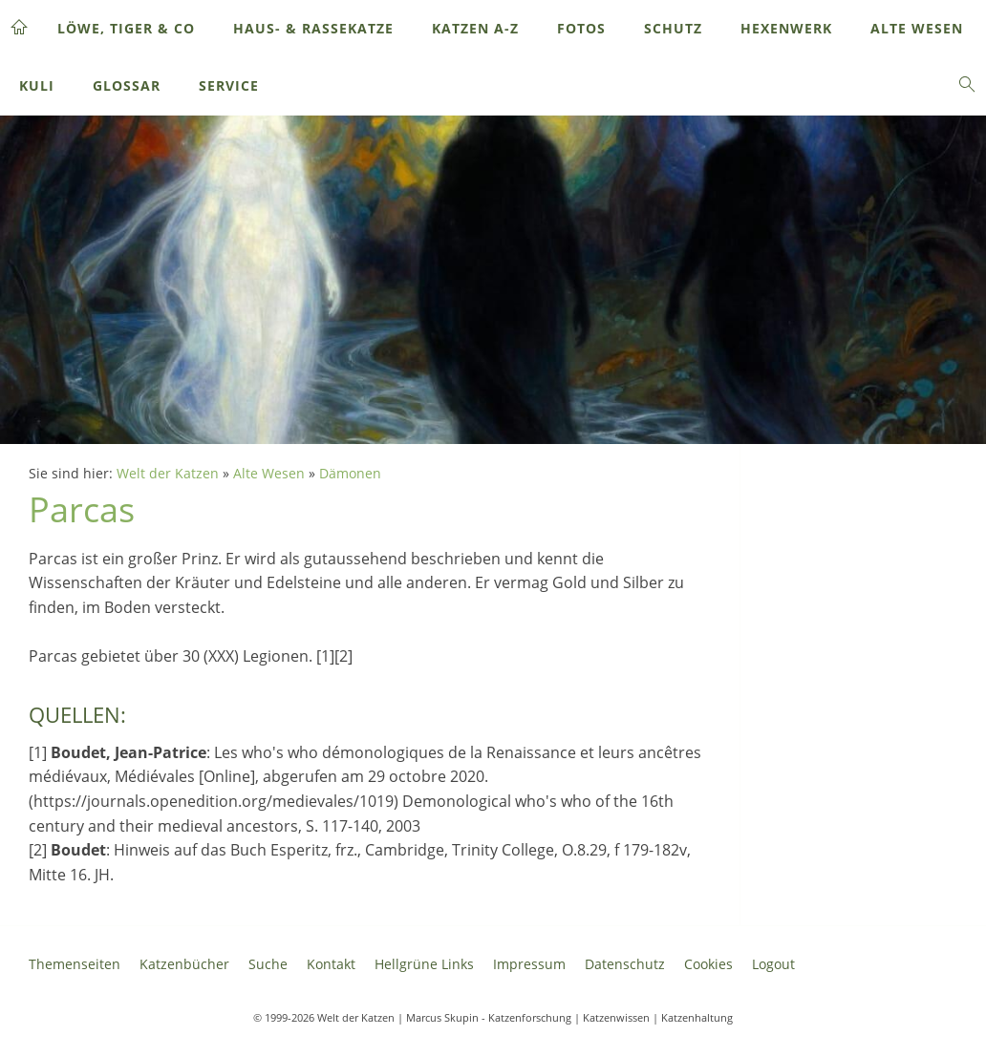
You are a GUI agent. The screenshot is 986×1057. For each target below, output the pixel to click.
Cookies (708, 964)
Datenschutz (625, 964)
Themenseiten (74, 964)
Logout (773, 964)
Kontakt (331, 964)
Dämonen (350, 473)
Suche (268, 964)
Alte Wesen (269, 473)
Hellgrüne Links (424, 964)
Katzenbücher (184, 964)
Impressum (529, 964)
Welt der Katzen (168, 473)
